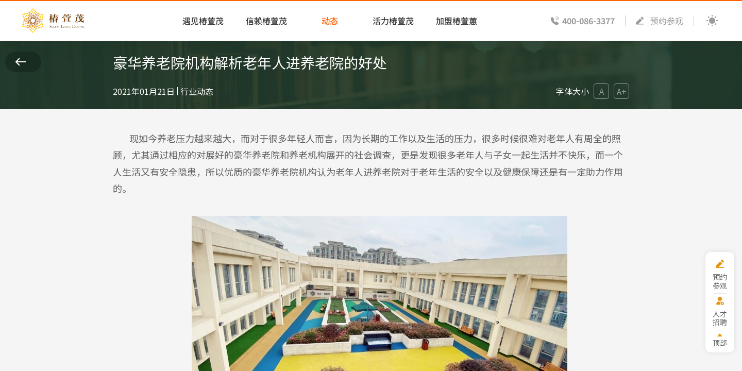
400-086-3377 (588, 20)
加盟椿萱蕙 (456, 20)
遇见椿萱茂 (203, 20)
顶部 (720, 342)
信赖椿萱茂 (266, 20)
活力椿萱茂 (393, 20)
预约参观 (666, 20)
